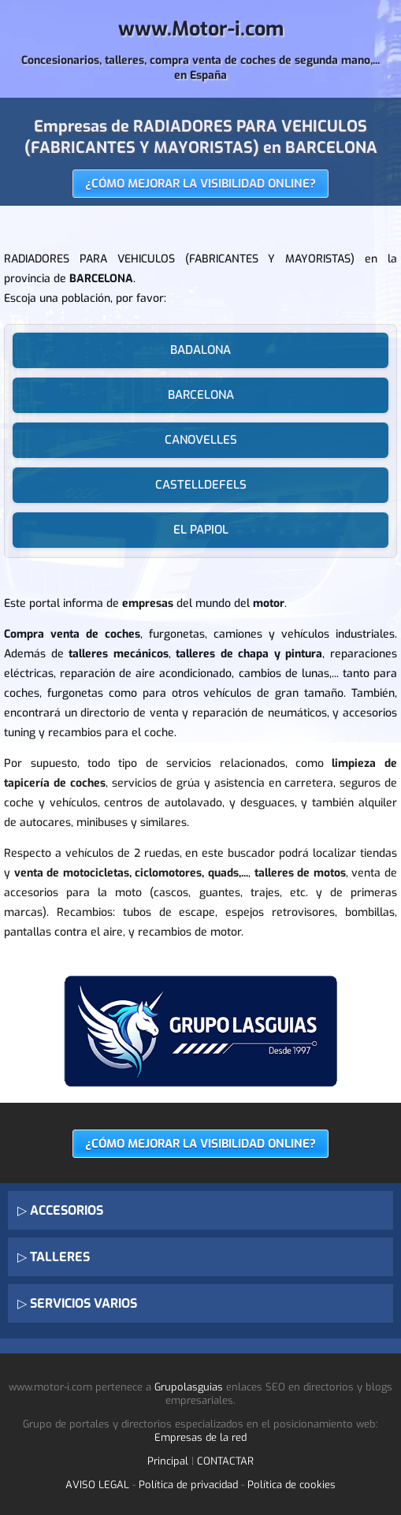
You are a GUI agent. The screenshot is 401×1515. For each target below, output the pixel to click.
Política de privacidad (188, 1484)
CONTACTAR (225, 1461)
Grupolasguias (188, 1387)
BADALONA (200, 350)
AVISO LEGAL (97, 1484)
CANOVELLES (201, 440)
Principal (167, 1461)
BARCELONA (201, 395)
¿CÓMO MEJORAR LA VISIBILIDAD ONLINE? (200, 184)
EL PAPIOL (200, 530)
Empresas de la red (200, 1437)
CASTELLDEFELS (201, 485)
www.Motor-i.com (201, 29)
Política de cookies (291, 1484)
